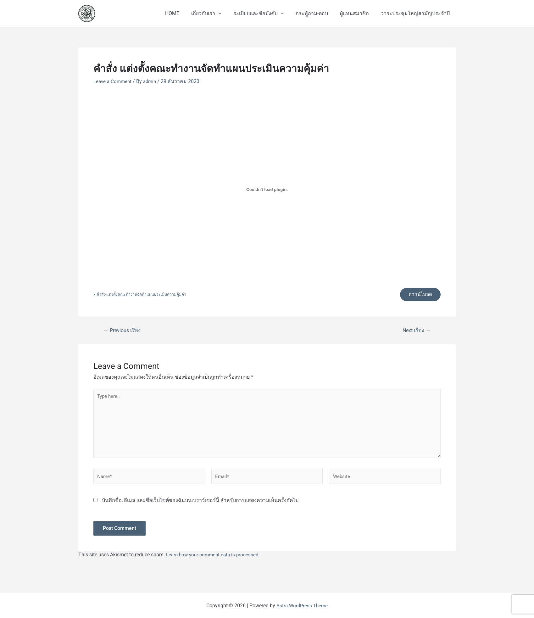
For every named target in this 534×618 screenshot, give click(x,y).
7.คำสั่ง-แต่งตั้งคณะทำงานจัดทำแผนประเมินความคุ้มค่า (141, 295)
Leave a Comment (113, 81)
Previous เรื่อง (123, 331)
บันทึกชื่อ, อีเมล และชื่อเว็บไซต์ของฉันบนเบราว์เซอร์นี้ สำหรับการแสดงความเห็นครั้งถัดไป (200, 505)
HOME (182, 13)
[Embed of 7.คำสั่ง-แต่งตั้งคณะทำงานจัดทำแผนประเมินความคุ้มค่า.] (267, 189)
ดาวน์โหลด (418, 295)
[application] (227, 13)
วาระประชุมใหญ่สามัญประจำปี (416, 13)
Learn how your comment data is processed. (215, 560)
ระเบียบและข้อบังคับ (265, 13)
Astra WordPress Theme (302, 606)
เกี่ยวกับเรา (215, 13)
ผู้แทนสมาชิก (357, 13)
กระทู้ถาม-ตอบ (316, 13)
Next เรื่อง (415, 331)
